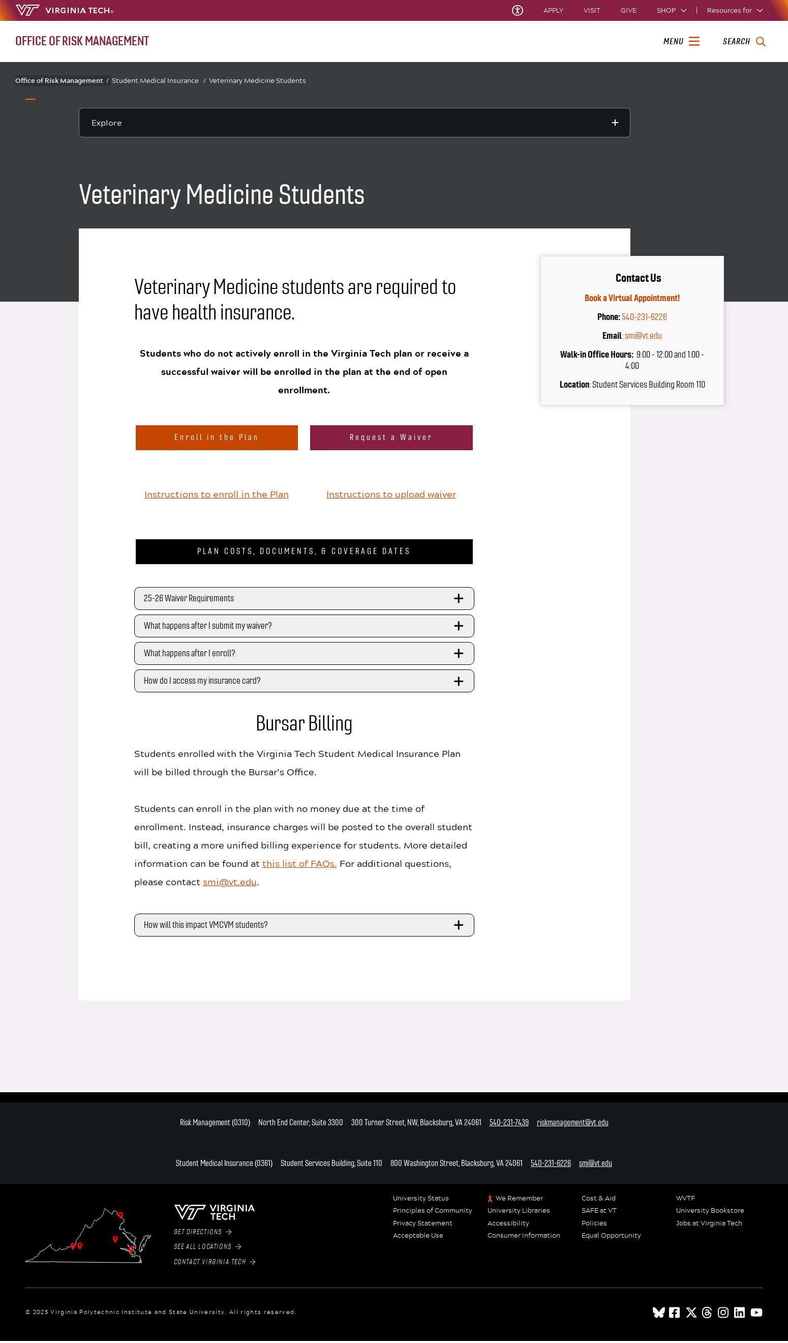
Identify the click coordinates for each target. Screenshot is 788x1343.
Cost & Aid (599, 1201)
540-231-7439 (509, 1125)
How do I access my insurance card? (305, 684)
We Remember (519, 1201)
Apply (553, 10)
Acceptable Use (418, 1238)
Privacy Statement (422, 1226)
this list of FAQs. (299, 866)
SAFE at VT (599, 1213)
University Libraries (519, 1213)
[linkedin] (740, 1315)
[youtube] (756, 1315)
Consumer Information (524, 1238)
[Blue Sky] (659, 1315)
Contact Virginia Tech (215, 1265)
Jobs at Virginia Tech (709, 1226)
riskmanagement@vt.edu (573, 1125)
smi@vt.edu (230, 884)
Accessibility (508, 1226)
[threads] (708, 1315)
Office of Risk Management (62, 80)
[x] (691, 1315)
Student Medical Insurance (159, 80)
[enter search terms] (744, 41)
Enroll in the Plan (216, 437)
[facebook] (675, 1315)
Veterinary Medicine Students (257, 80)
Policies (594, 1226)
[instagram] (724, 1315)
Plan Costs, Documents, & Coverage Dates (304, 554)
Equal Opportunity (611, 1238)
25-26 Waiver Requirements (305, 601)
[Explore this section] (354, 122)
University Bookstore (710, 1213)
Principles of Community (432, 1213)
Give (629, 10)
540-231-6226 (644, 317)
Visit (592, 10)
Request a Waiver (391, 437)
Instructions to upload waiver (391, 496)
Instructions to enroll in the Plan (216, 496)
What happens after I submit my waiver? (305, 628)
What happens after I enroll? (305, 656)
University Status (421, 1201)
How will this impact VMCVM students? (305, 928)
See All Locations (207, 1249)
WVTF (685, 1201)
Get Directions (203, 1235)
